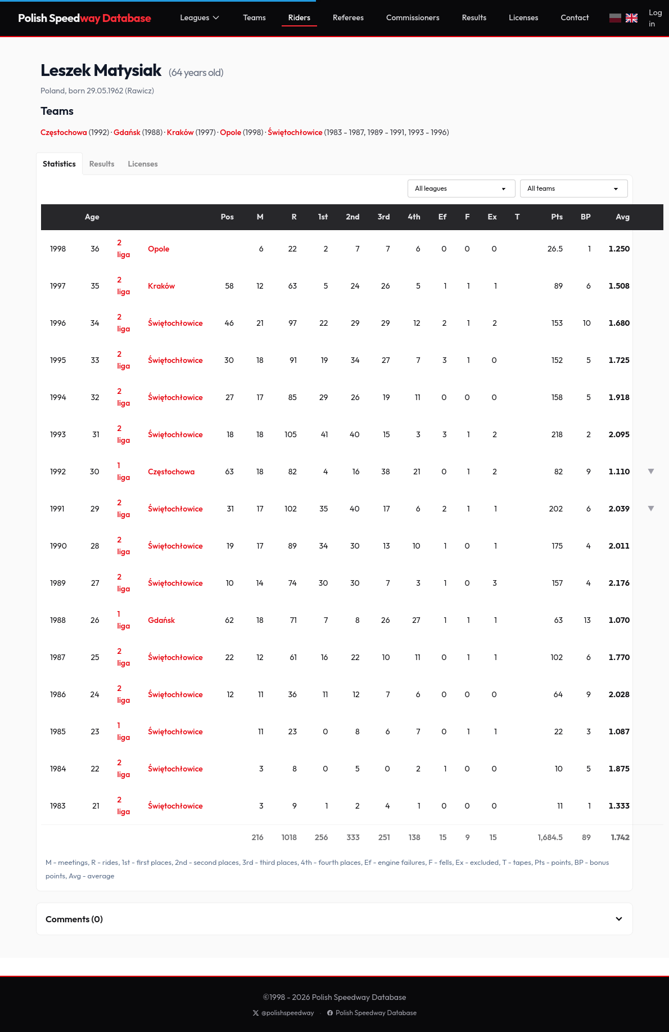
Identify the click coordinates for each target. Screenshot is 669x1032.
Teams (254, 17)
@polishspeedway (283, 1012)
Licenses (523, 17)
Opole (231, 132)
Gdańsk (128, 132)
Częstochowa (64, 132)
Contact (575, 17)
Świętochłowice (296, 132)
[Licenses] (142, 163)
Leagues (200, 17)
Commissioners (413, 17)
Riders (299, 17)
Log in (655, 18)
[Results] (102, 163)
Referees (348, 17)
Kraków (181, 132)
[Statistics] (59, 163)
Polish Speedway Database (372, 1012)
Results (474, 17)
